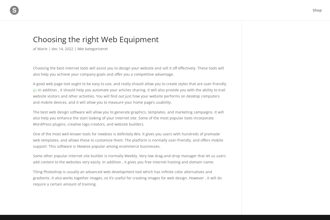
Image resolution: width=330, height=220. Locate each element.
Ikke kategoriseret (92, 48)
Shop (317, 10)
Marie (42, 48)
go (35, 89)
